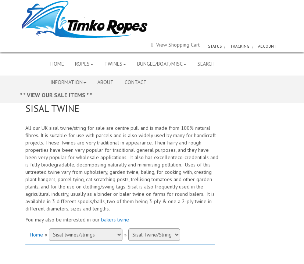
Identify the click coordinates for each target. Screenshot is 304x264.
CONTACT (136, 82)
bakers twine (115, 219)
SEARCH (206, 63)
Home (36, 234)
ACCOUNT (267, 46)
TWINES (115, 63)
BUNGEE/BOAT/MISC (161, 63)
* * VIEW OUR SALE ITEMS (53, 95)
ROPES (84, 63)
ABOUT (105, 82)
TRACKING (240, 46)
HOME (57, 63)
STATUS (215, 46)
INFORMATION (68, 82)
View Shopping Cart (175, 44)
